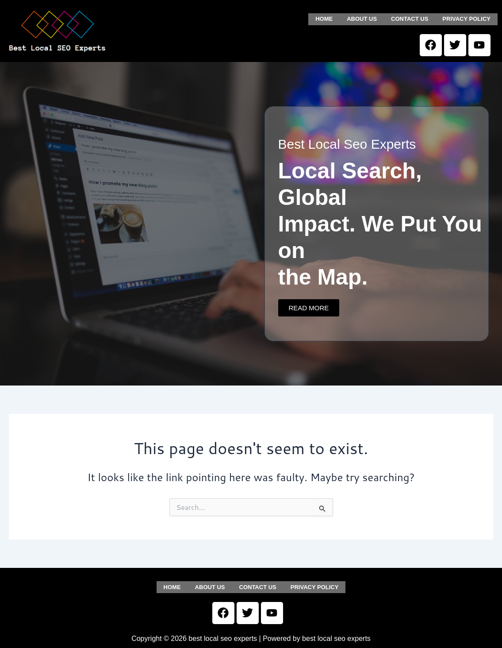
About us (362, 18)
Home (324, 18)
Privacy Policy (466, 18)
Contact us (409, 18)
